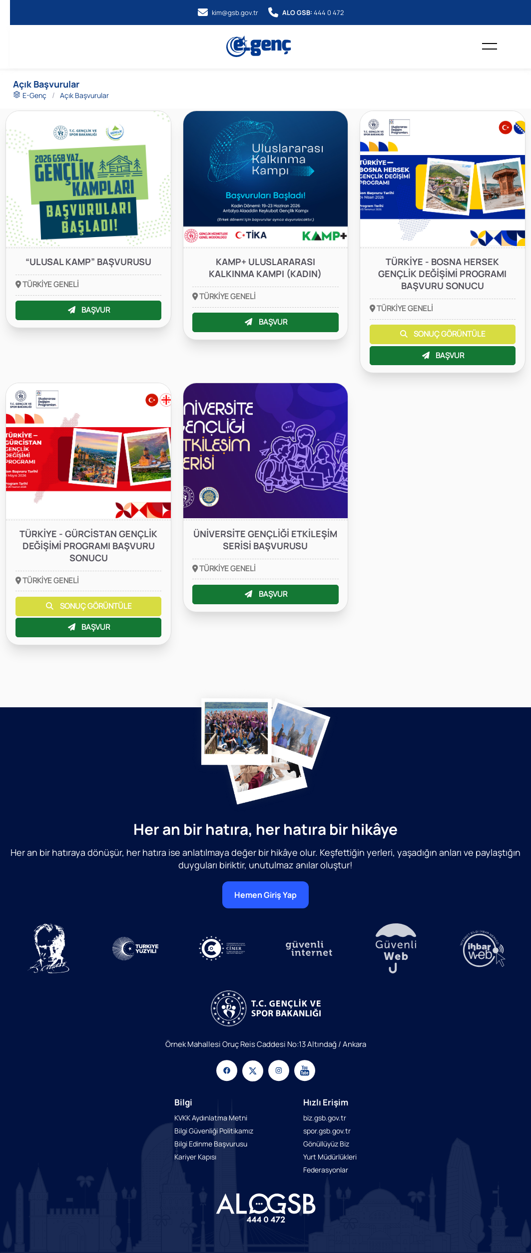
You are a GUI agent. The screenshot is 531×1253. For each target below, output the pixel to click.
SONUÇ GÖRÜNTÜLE (442, 334)
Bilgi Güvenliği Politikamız (213, 1130)
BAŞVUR (88, 310)
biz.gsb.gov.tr (324, 1117)
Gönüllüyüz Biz (326, 1143)
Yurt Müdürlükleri (330, 1156)
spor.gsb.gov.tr (327, 1130)
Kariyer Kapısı (195, 1156)
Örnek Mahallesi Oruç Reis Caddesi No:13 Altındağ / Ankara (265, 1044)
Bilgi (183, 1102)
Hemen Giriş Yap (265, 894)
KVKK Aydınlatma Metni (210, 1117)
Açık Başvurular (84, 95)
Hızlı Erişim (325, 1102)
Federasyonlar (325, 1169)
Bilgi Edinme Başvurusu (210, 1143)
